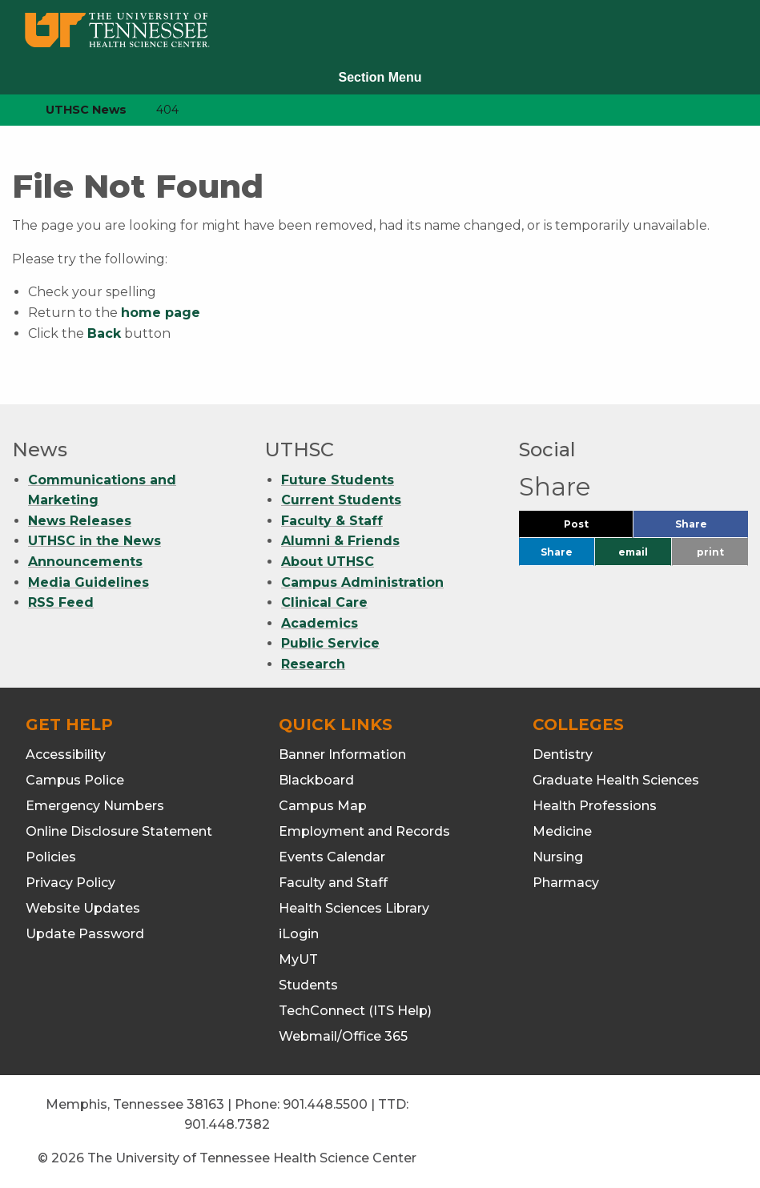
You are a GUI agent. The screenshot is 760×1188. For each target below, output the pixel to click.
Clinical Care (324, 602)
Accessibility (66, 754)
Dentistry (563, 754)
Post (595, 528)
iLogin (299, 933)
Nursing (558, 857)
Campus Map (323, 805)
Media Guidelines (88, 582)
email (633, 552)
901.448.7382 (227, 1124)
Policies (51, 857)
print (710, 552)
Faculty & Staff (332, 520)
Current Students (341, 500)
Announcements (85, 561)
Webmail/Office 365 (343, 1036)
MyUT (298, 959)
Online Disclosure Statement (119, 831)
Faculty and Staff (333, 882)
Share (711, 528)
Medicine (562, 831)
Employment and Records (364, 831)
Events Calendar (332, 857)
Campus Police (75, 780)
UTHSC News (86, 109)
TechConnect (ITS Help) (355, 1010)
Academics (319, 623)
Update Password (85, 933)
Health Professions (595, 805)
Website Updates (83, 908)
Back (104, 333)
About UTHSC (327, 561)
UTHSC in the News (94, 540)
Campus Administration (362, 582)
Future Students (337, 480)
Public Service (330, 643)
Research (313, 664)
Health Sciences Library (354, 908)
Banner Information (342, 754)
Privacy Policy (70, 882)
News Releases (79, 520)
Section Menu (379, 77)
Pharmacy (566, 882)
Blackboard (316, 780)
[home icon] (8, 110)
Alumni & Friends (340, 540)
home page (160, 312)
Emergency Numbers (95, 805)
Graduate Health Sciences (616, 780)
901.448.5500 (325, 1104)
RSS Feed (61, 602)
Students (308, 985)
